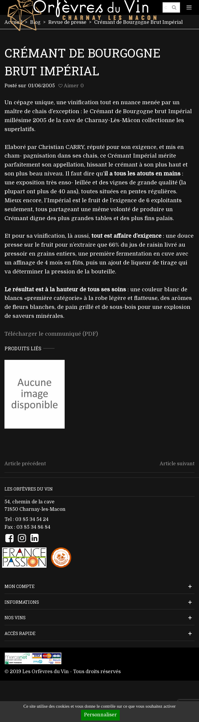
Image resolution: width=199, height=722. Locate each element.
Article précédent (25, 463)
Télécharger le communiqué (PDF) (51, 334)
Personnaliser (100, 715)
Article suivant (177, 463)
